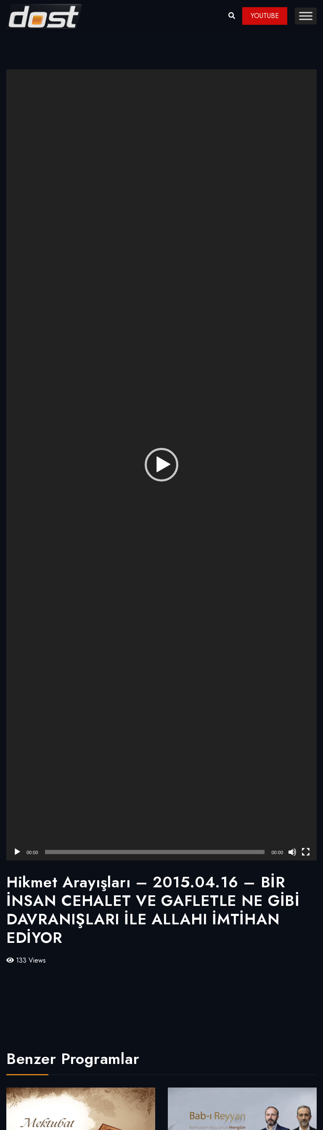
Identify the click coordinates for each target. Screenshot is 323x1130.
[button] (161, 465)
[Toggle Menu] (305, 16)
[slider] (155, 852)
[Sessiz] (292, 852)
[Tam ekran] (306, 852)
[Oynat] (17, 852)
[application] (161, 464)
